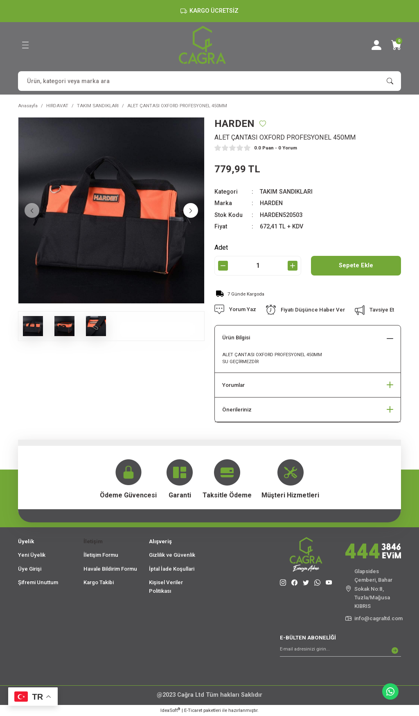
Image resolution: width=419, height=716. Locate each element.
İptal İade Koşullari (171, 569)
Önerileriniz (237, 410)
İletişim (93, 541)
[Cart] (396, 45)
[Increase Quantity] (292, 265)
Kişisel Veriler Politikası (166, 586)
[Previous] (32, 210)
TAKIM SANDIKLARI (286, 191)
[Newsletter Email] (340, 650)
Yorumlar (233, 385)
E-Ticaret (193, 710)
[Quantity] (257, 265)
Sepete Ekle (356, 265)
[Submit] (395, 650)
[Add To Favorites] (262, 123)
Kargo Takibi (98, 582)
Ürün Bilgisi (236, 337)
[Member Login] (376, 45)
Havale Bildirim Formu (110, 569)
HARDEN (271, 203)
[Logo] (202, 45)
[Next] (190, 210)
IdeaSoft (170, 710)
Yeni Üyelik (31, 555)
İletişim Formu (100, 555)
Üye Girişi (29, 569)
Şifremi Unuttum (38, 582)
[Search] (209, 81)
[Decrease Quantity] (223, 265)
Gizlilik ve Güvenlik (172, 555)
